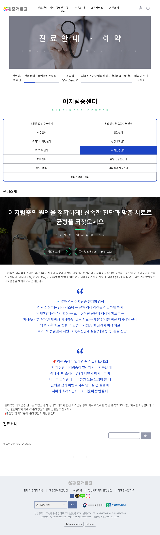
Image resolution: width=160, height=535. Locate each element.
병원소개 (114, 7)
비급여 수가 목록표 (141, 78)
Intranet (90, 524)
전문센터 (29, 76)
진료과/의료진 (17, 78)
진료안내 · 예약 (46, 7)
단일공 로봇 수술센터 (41, 123)
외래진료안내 (89, 76)
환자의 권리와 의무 (34, 490)
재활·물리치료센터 (118, 168)
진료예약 (40, 76)
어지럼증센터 (118, 150)
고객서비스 (97, 7)
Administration (74, 524)
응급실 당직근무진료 (70, 78)
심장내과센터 (118, 141)
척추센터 (41, 132)
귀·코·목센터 (41, 150)
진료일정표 (52, 76)
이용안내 (80, 7)
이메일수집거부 (126, 490)
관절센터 (118, 132)
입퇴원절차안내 (106, 76)
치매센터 (41, 159)
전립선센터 (42, 168)
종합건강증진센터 (80, 177)
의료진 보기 (54, 251)
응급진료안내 (124, 76)
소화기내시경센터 (41, 141)
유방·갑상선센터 (118, 159)
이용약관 (78, 490)
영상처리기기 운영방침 (100, 490)
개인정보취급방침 (58, 490)
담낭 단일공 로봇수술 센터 (118, 123)
